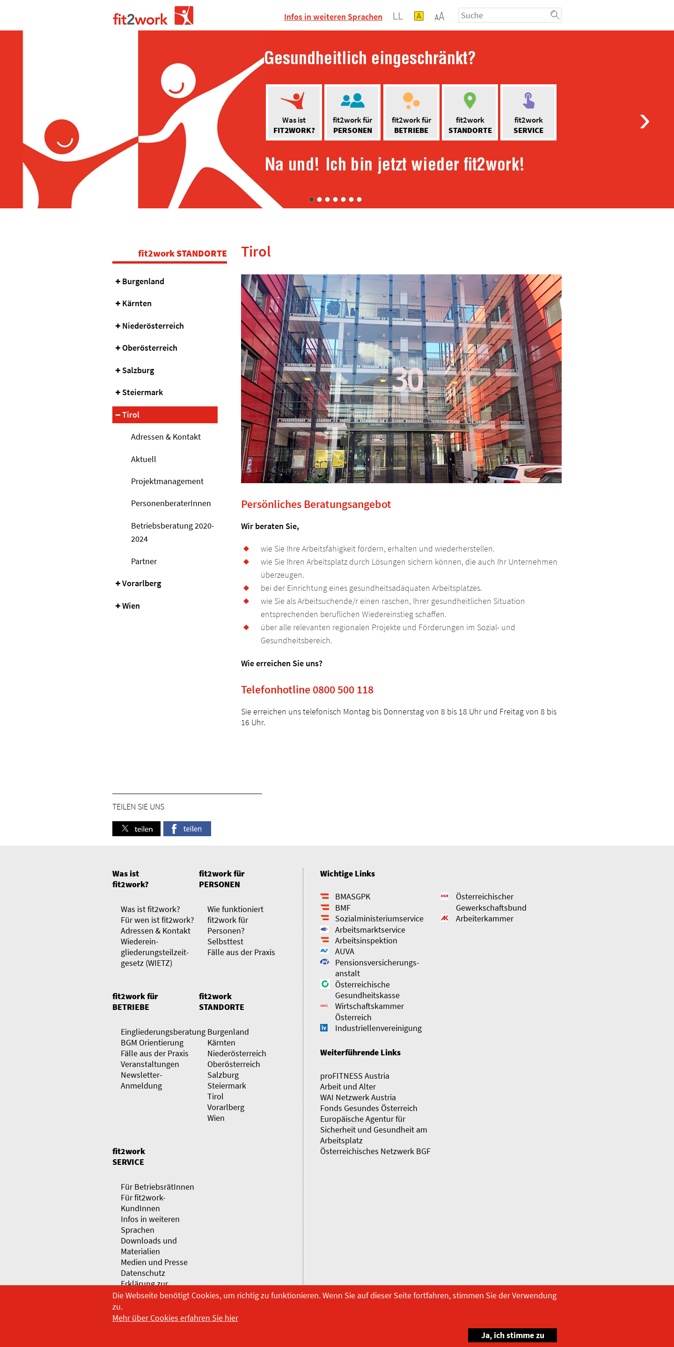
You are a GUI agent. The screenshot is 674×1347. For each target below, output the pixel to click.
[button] (439, 16)
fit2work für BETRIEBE (135, 1001)
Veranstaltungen (150, 1064)
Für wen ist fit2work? (157, 919)
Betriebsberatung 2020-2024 (172, 532)
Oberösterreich (149, 347)
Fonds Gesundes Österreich (369, 1108)
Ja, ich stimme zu (506, 1334)
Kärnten (137, 303)
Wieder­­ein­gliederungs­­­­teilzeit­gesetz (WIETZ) (155, 952)
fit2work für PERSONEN (222, 879)
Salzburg (138, 370)
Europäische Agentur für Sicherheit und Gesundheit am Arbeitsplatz (373, 1129)
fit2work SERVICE (128, 1156)
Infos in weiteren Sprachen (333, 16)
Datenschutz (143, 1272)
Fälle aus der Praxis (241, 952)
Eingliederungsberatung (163, 1031)
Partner (144, 561)
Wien (131, 605)
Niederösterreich (153, 325)
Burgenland (143, 281)
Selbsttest (225, 941)
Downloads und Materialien (149, 1246)
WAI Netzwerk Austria (358, 1097)
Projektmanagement (167, 481)
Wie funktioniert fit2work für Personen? (235, 920)
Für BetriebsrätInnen (157, 1186)
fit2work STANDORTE (182, 253)
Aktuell (143, 459)
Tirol (130, 414)
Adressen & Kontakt (166, 436)
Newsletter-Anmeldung (141, 1080)
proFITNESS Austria (354, 1075)
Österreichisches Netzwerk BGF (375, 1151)
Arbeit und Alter (348, 1086)
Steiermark (142, 392)
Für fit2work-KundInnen (143, 1203)
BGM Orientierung (152, 1042)
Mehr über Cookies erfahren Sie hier (175, 1317)
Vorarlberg (141, 583)
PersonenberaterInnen (171, 503)
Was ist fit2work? (130, 879)
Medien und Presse (154, 1262)
